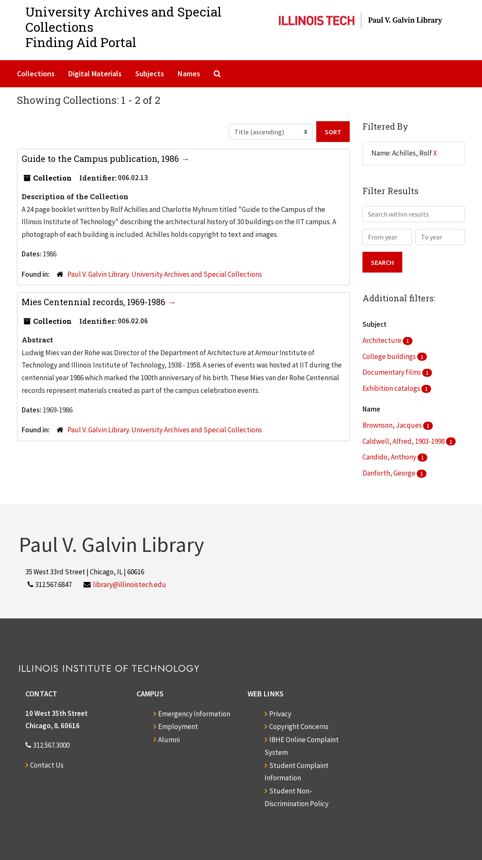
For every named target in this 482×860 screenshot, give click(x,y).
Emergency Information (194, 713)
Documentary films (392, 372)
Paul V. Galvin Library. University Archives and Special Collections (164, 274)
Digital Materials (95, 73)
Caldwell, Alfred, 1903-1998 (404, 441)
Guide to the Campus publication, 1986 (101, 158)
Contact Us (47, 765)
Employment (178, 726)
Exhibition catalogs (391, 388)
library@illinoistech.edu (129, 584)
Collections (36, 73)
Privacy (280, 713)
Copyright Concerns (299, 726)
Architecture (382, 340)
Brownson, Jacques (392, 425)
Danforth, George (389, 473)
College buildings (389, 356)
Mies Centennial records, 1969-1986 (94, 301)
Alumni (169, 739)
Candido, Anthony (390, 457)
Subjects (149, 73)
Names (189, 73)
